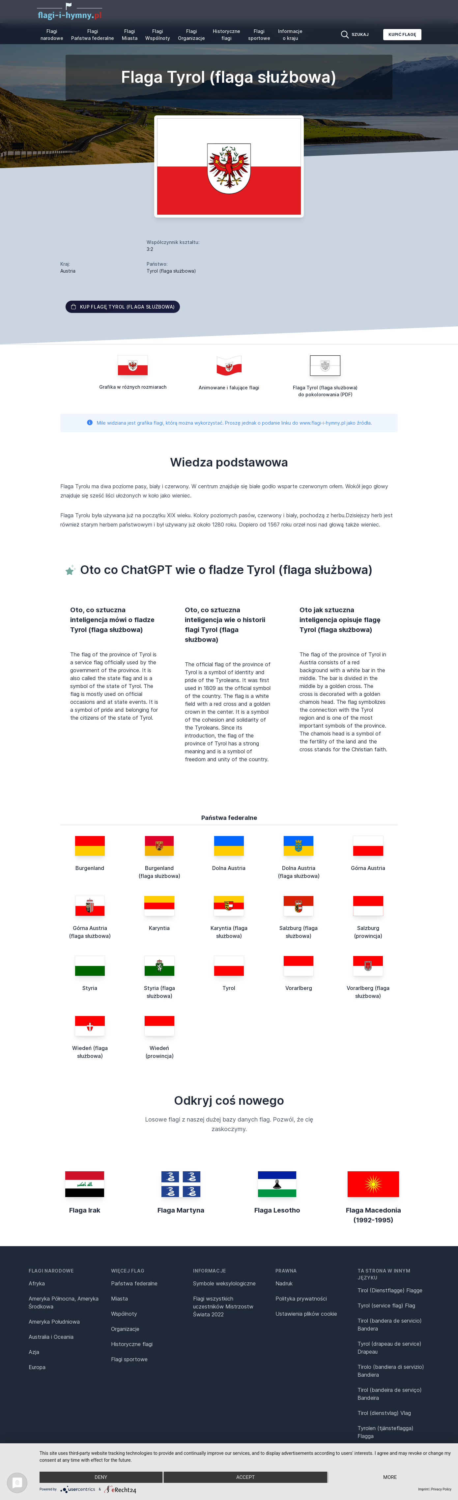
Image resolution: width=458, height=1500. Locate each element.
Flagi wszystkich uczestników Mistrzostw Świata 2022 (223, 1306)
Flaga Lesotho (277, 1210)
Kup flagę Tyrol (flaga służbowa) (123, 307)
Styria (89, 988)
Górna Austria (368, 868)
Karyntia (159, 928)
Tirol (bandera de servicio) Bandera (390, 1324)
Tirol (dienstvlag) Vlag (384, 1413)
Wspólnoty (124, 1313)
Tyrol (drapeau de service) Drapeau (389, 1347)
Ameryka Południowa (54, 1321)
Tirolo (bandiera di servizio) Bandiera (391, 1371)
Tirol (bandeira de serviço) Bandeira (390, 1394)
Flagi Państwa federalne (92, 34)
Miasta (119, 1298)
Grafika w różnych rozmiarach (132, 387)
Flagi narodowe (52, 34)
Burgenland (89, 868)
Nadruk (284, 1283)
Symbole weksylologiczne (224, 1283)
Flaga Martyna (180, 1210)
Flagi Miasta (129, 34)
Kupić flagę (402, 34)
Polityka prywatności (301, 1298)
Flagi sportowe (259, 34)
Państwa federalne (134, 1283)
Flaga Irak (84, 1210)
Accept (245, 1477)
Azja (34, 1352)
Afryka (37, 1283)
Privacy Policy (441, 1489)
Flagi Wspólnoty (157, 34)
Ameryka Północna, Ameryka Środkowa (64, 1302)
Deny (101, 1477)
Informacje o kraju (290, 34)
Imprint (423, 1489)
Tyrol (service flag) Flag (386, 1305)
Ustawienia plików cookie (306, 1313)
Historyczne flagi (226, 34)
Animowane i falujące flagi (229, 387)
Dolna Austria (228, 868)
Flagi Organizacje (191, 34)
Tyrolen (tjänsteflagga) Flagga (386, 1432)
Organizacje (125, 1329)
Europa (37, 1367)
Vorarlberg (298, 988)
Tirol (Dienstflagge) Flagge (390, 1290)
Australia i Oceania (51, 1337)
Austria (67, 271)
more (390, 1477)
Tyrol (228, 988)
